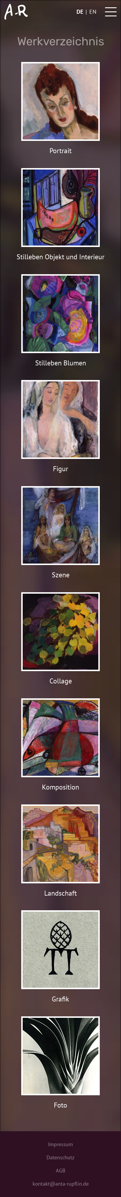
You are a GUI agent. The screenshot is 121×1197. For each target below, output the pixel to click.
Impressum (60, 1144)
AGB (60, 1170)
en (92, 11)
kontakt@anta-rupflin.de (61, 1183)
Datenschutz (60, 1157)
